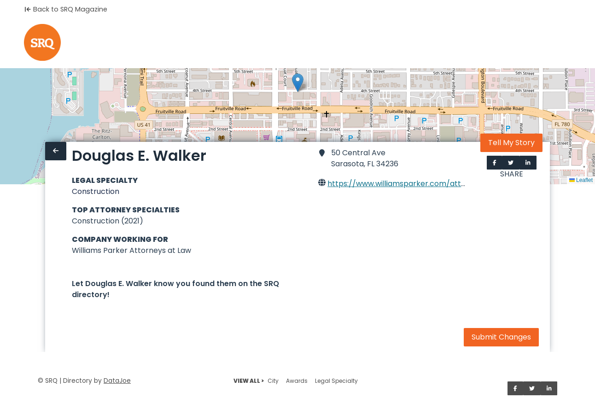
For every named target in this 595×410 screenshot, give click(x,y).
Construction (95, 191)
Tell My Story (511, 142)
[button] (297, 82)
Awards (297, 381)
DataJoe (117, 380)
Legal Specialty (336, 381)
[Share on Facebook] (494, 163)
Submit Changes (501, 337)
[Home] (42, 42)
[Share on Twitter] (510, 163)
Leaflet (581, 180)
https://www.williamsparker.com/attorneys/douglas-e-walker (441, 183)
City (273, 381)
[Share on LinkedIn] (528, 163)
